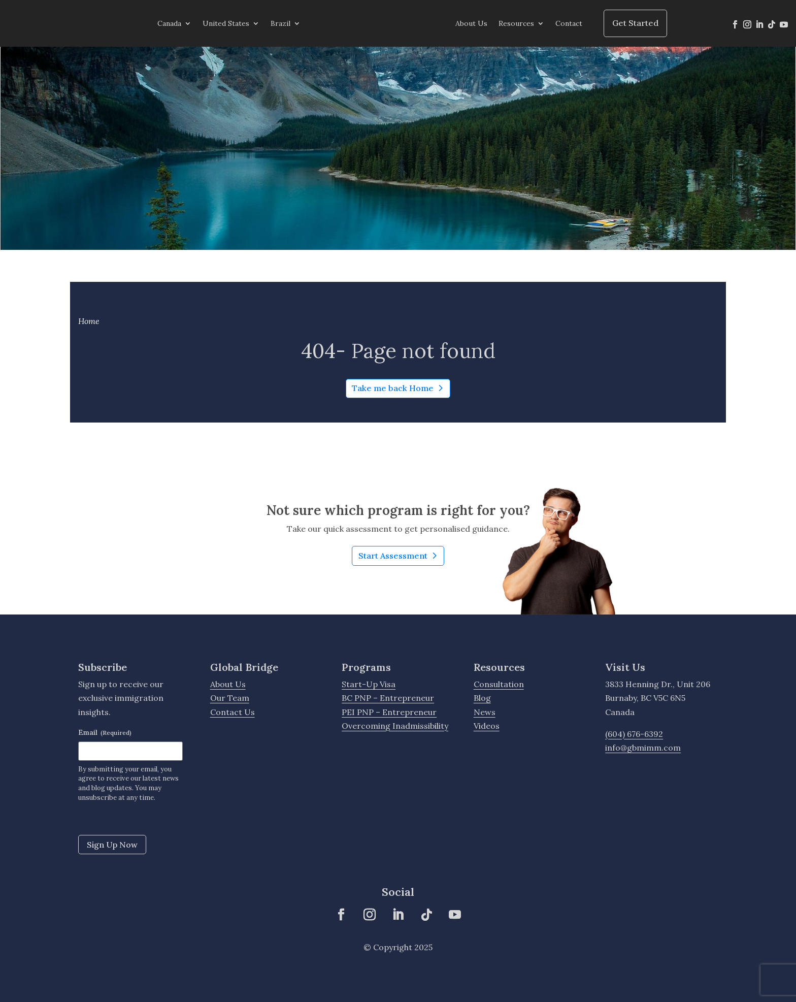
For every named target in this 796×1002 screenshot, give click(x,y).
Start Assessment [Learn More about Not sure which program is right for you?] (401, 557)
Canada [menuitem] (169, 23)
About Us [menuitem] (471, 23)
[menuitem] (378, 23)
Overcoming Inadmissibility (395, 726)
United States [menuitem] (226, 23)
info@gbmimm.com (643, 747)
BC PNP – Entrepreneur (388, 698)
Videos (487, 726)
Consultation (499, 684)
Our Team (229, 698)
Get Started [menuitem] (635, 23)
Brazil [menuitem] (280, 23)
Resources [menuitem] (516, 23)
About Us (228, 684)
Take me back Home (393, 388)
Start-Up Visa (368, 684)
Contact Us (232, 712)
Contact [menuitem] (568, 23)
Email (104, 732)
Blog (482, 698)
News (484, 712)
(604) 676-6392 (634, 734)
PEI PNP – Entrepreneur (389, 712)
